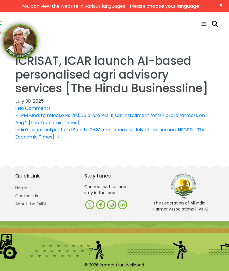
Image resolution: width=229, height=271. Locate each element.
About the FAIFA (31, 204)
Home (21, 188)
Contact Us (26, 196)
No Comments (34, 108)
